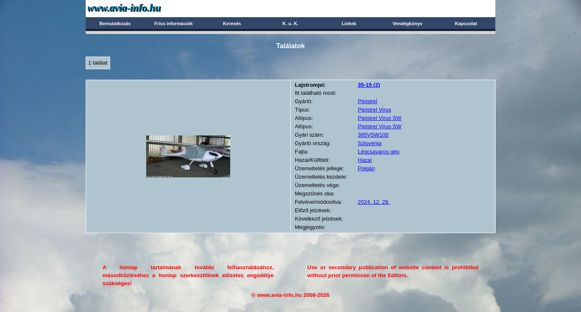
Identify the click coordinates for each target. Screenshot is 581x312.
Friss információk (173, 23)
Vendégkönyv (407, 23)
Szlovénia (369, 143)
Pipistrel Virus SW (380, 118)
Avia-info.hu (139, 8)
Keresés (232, 23)
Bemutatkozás (115, 23)
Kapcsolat (466, 23)
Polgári (366, 168)
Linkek (349, 23)
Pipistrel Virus (374, 110)
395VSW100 (373, 135)
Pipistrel (367, 101)
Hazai (365, 160)
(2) (369, 85)
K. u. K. (291, 23)
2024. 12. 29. (374, 202)
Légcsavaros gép (379, 151)
